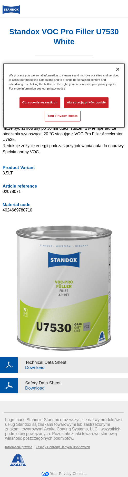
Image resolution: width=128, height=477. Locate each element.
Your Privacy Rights (62, 115)
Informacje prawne (18, 447)
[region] (64, 95)
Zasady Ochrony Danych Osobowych (63, 447)
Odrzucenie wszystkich (39, 102)
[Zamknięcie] (117, 69)
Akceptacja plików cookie (86, 102)
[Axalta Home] (11, 11)
